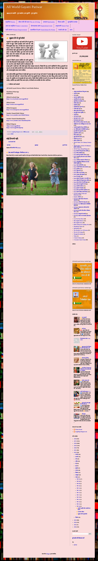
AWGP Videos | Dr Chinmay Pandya (82, 142)
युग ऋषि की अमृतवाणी (78, 131)
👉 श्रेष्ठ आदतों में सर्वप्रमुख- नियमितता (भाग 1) (17, 152)
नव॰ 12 (78, 488)
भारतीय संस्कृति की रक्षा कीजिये (80, 127)
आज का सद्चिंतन (77, 97)
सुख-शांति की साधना (78, 136)
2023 (75, 520)
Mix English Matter (78, 220)
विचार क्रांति (61, 22)
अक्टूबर (77, 474)
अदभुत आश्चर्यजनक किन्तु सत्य (80, 91)
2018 (75, 443)
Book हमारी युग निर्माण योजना (80, 154)
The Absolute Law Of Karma (81, 230)
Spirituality (76, 228)
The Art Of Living (78, 232)
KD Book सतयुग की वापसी (80, 213)
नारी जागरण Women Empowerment (16, 30)
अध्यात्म (12, 134)
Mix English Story (78, 222)
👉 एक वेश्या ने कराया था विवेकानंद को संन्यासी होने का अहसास (85, 369)
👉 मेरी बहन (83, 414)
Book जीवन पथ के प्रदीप (79, 172)
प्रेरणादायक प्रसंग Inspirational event (41, 26)
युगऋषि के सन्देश (72, 22)
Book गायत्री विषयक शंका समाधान (81, 166)
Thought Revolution (78, 234)
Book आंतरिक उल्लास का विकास (81, 159)
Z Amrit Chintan (78, 238)
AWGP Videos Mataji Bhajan (81, 149)
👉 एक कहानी (83, 317)
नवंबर (76, 477)
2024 (75, 522)
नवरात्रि (75, 114)
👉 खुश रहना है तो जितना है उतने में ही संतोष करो (85, 347)
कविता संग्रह (76, 103)
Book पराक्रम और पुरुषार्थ (79, 174)
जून (76, 465)
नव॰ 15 (78, 492)
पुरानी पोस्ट (64, 145)
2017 (75, 441)
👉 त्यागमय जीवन (80, 511)
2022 (75, 452)
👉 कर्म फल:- (83, 328)
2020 (75, 447)
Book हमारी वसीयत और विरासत (80, 191)
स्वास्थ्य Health (77, 138)
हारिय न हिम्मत (77, 140)
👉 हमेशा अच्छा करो (84, 380)
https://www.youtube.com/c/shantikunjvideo (18, 120)
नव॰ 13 (78, 490)
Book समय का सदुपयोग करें (79, 184)
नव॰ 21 (78, 499)
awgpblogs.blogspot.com (81, 431)
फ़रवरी (76, 456)
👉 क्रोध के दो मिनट (84, 357)
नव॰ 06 (78, 481)
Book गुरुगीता (77, 168)
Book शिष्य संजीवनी (78, 152)
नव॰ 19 (78, 497)
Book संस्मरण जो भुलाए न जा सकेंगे (81, 178)
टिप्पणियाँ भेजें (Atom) (16, 147)
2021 (75, 450)
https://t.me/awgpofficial (13, 126)
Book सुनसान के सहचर (79, 187)
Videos (75, 236)
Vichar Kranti (78, 429)
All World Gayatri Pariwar (24, 7)
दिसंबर (76, 517)
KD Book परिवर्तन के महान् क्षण (80, 202)
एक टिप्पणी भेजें (11, 141)
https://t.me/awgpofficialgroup (14, 127)
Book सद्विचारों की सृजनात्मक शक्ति (81, 180)
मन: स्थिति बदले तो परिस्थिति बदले (81, 129)
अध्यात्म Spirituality (49, 22)
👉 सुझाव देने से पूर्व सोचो (81, 514)
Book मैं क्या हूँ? (77, 176)
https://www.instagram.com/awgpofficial (17, 109)
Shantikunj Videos (78, 226)
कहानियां (75, 104)
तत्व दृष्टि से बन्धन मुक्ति (78, 112)
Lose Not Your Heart (79, 218)
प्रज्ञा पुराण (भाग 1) (78, 118)
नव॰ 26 (78, 506)
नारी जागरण (76, 116)
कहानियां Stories (10, 22)
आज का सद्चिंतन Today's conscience (17, 26)
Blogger (48, 553)
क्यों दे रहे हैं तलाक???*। (85, 391)
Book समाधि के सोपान (78, 186)
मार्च (76, 459)
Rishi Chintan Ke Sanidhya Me (81, 224)
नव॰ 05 (78, 479)
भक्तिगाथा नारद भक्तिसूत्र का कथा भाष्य (82, 124)
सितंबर (76, 472)
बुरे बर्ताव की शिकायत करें (78, 538)
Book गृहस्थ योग (77, 170)
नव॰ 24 (78, 501)
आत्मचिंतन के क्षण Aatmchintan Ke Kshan (42, 30)
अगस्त (76, 470)
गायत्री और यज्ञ (62, 30)
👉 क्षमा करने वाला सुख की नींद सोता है (85, 403)
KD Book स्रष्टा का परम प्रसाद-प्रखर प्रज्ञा (82, 215)
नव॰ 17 (78, 495)
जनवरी (77, 454)
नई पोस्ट (8, 145)
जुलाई (76, 468)
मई (76, 463)
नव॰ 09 (78, 483)
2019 (75, 445)
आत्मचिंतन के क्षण (77, 99)
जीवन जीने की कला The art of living (29, 22)
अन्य (71, 30)
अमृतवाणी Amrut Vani (62, 26)
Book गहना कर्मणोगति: (79, 165)
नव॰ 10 (78, 485)
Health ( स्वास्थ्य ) (77, 196)
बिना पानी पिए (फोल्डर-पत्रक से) (80, 122)
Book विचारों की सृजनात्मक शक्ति (81, 150)
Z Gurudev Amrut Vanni (80, 239)
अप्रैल (76, 461)
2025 (75, 524)
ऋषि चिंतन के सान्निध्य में (79, 101)
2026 (75, 527)
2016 (75, 438)
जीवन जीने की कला (78, 110)
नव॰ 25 (78, 504)
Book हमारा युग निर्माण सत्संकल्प (80, 189)
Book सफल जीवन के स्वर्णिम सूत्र (80, 182)
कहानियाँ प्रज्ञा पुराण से (78, 106)
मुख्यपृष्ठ (36, 145)
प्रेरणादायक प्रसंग (77, 120)
